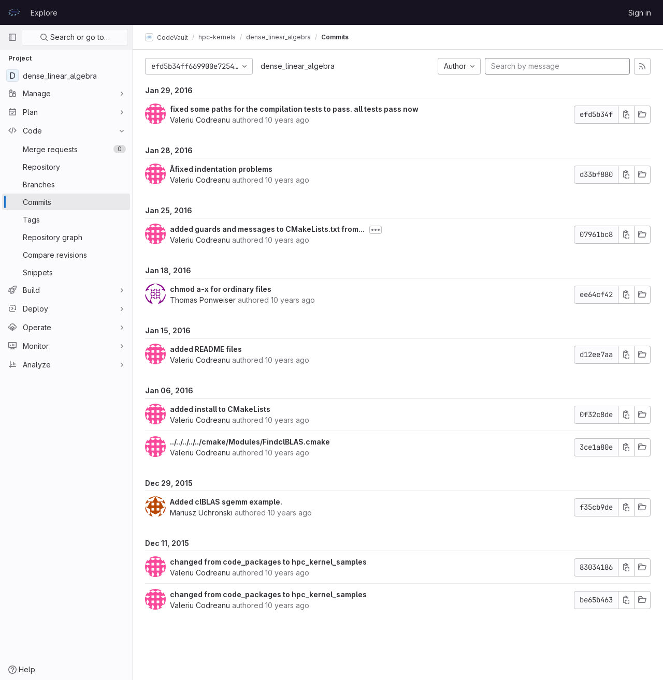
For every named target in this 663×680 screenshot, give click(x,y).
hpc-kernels (217, 37)
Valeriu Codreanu (200, 119)
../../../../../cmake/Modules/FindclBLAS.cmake (250, 441)
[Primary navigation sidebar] (12, 37)
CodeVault (166, 37)
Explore (44, 12)
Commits (335, 37)
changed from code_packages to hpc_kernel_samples (268, 561)
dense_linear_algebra (298, 66)
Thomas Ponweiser (203, 299)
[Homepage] (14, 12)
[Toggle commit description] (375, 230)
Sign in (639, 12)
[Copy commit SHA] (626, 115)
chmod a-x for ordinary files (220, 289)
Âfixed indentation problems (221, 169)
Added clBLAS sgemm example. (226, 501)
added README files (206, 349)
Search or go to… (75, 37)
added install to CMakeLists (220, 409)
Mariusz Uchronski (201, 512)
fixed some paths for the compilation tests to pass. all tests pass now (294, 109)
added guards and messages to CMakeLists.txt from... (267, 229)
